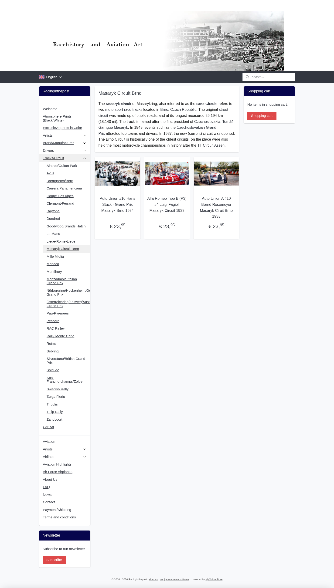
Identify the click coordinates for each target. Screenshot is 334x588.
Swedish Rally (57, 389)
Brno (164, 110)
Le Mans (53, 234)
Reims (52, 343)
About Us (50, 479)
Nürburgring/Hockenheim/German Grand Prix (68, 292)
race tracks (133, 110)
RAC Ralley (56, 328)
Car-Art (48, 427)
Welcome (50, 109)
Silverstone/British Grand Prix (66, 361)
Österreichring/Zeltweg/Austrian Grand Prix (68, 304)
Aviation (49, 441)
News (47, 495)
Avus (50, 173)
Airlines (64, 457)
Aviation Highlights (57, 464)
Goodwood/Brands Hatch (66, 226)
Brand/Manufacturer (64, 143)
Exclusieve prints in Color (62, 128)
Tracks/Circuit (64, 158)
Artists (64, 135)
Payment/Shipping (57, 510)
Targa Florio (56, 397)
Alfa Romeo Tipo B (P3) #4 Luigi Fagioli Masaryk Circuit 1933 (167, 204)
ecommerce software (177, 579)
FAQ (46, 487)
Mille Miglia (55, 256)
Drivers (64, 150)
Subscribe (54, 560)
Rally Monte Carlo (60, 336)
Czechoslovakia (207, 122)
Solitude (53, 370)
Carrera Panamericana (64, 188)
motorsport (114, 110)
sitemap (153, 579)
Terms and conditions (59, 517)
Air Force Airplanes (57, 472)
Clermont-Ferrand (60, 203)
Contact (49, 502)
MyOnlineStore (214, 579)
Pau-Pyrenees (58, 313)
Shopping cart (262, 116)
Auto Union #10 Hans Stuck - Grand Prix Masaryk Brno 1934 (117, 204)
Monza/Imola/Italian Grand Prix (62, 281)
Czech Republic (183, 110)
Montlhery (54, 272)
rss (162, 579)
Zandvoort (54, 419)
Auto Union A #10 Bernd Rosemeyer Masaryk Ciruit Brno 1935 (216, 207)
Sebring (53, 351)
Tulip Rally (55, 412)
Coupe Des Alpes (60, 196)
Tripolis (52, 404)
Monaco (53, 264)
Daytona (53, 211)
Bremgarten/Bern (60, 181)
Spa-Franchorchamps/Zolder (65, 380)
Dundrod (53, 218)
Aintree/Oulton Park (62, 166)
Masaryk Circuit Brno (63, 249)
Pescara (53, 321)
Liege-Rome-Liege (61, 241)
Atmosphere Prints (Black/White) (57, 118)
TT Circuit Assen (211, 145)
